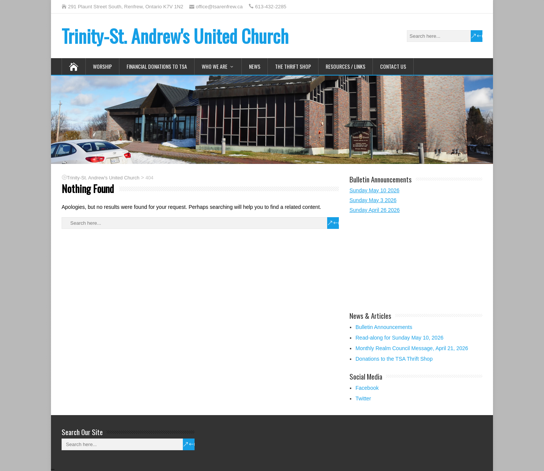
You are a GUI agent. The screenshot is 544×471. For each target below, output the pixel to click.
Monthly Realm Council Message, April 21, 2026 (411, 348)
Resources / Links (345, 66)
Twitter (363, 398)
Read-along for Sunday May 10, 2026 (399, 338)
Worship (102, 66)
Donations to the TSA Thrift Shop (394, 359)
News (254, 66)
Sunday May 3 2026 (373, 200)
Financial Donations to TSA (157, 66)
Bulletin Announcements (383, 327)
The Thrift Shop (293, 66)
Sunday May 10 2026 (374, 190)
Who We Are (214, 66)
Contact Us (393, 66)
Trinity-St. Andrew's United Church (175, 35)
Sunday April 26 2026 (374, 210)
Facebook (367, 388)
